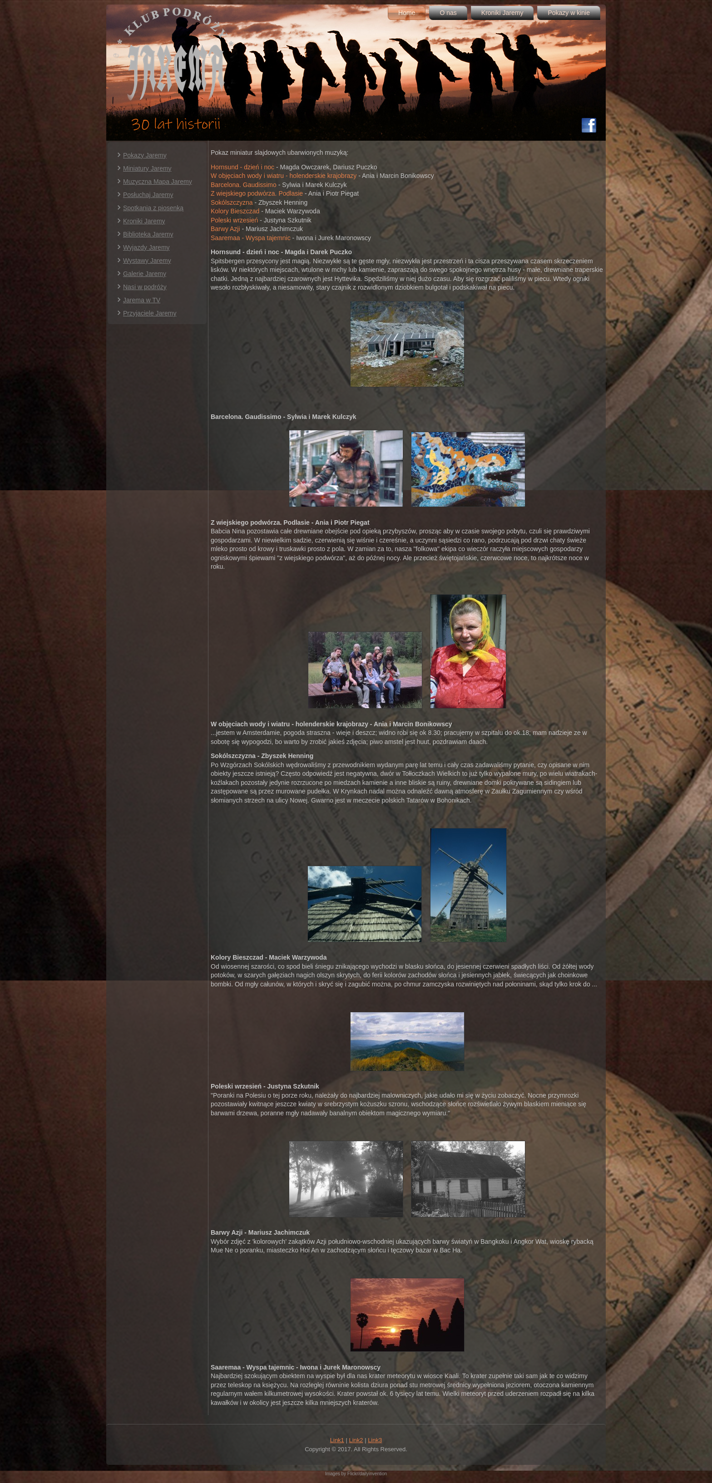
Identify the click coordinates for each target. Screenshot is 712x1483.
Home (406, 12)
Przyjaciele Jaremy (149, 313)
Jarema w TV (141, 300)
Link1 (337, 1440)
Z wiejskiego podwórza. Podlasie (257, 193)
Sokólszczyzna (232, 202)
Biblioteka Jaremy (148, 234)
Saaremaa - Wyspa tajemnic (251, 237)
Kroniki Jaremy (502, 12)
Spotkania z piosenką (153, 208)
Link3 (375, 1440)
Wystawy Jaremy (147, 260)
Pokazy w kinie (569, 12)
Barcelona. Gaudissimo (244, 184)
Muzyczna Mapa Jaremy (157, 181)
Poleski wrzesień (234, 220)
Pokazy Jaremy (145, 155)
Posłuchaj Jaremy (148, 194)
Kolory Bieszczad (235, 211)
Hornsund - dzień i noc (242, 167)
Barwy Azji (225, 228)
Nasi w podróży (145, 287)
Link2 (356, 1440)
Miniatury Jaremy (147, 168)
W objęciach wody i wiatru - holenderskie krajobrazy (283, 175)
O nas (448, 12)
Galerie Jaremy (144, 273)
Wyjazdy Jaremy (146, 247)
